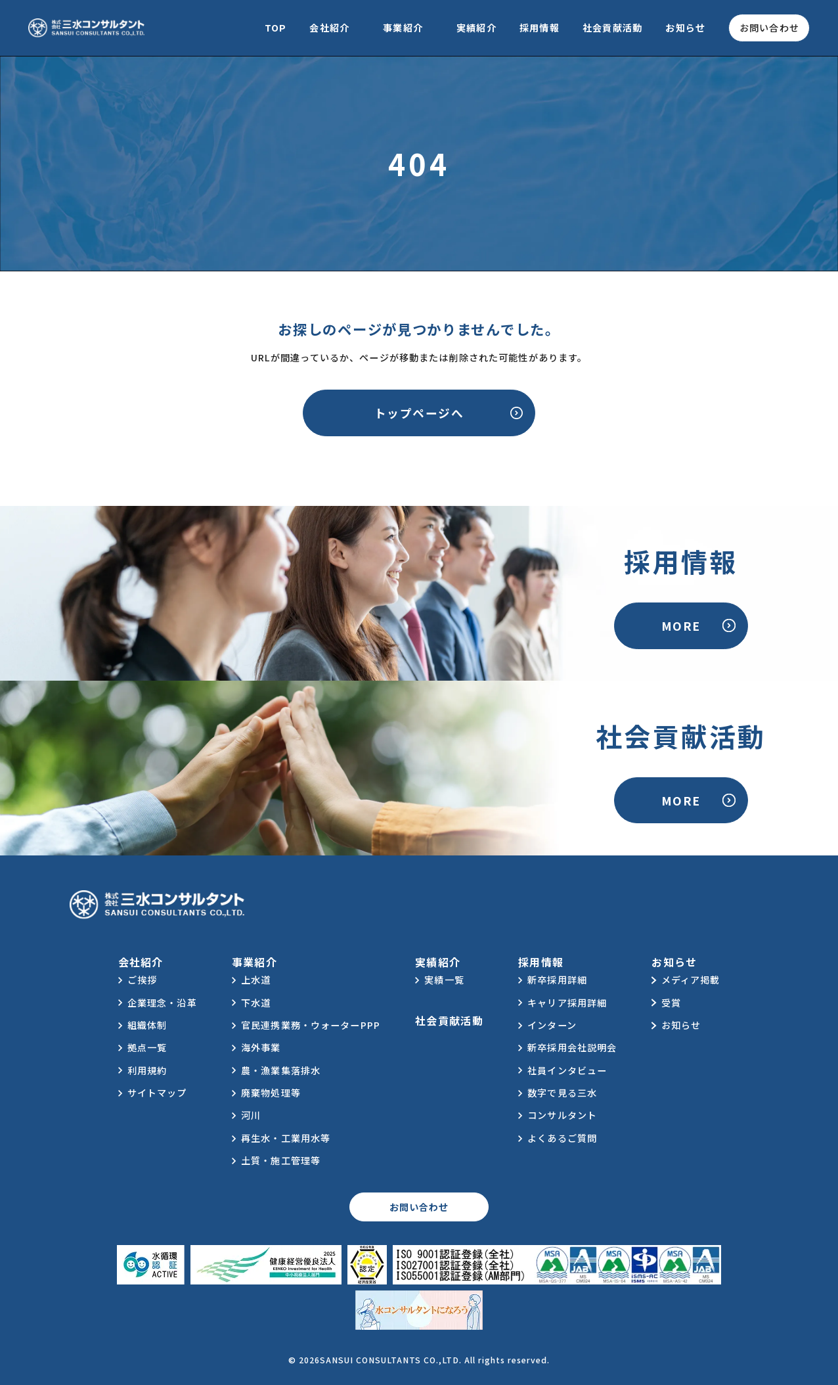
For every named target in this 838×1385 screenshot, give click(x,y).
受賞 (671, 1002)
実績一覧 (444, 979)
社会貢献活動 (612, 27)
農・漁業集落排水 (280, 1070)
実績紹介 (476, 27)
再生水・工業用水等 (285, 1138)
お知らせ (685, 27)
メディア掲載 (690, 979)
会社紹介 (329, 27)
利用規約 (147, 1070)
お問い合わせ (769, 27)
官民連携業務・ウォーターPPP (310, 1025)
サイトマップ (157, 1092)
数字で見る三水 (562, 1092)
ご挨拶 (142, 979)
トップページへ (419, 412)
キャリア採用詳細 (567, 1002)
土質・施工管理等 (280, 1160)
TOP (275, 27)
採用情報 (539, 27)
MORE (681, 625)
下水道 (256, 1002)
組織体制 (147, 1025)
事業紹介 (403, 27)
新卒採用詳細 (557, 979)
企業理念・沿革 (162, 1002)
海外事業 (261, 1047)
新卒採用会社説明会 (572, 1047)
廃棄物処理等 (271, 1092)
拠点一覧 (147, 1047)
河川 (251, 1115)
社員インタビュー (567, 1070)
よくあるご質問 (562, 1138)
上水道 (256, 979)
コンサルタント (562, 1115)
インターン (552, 1025)
